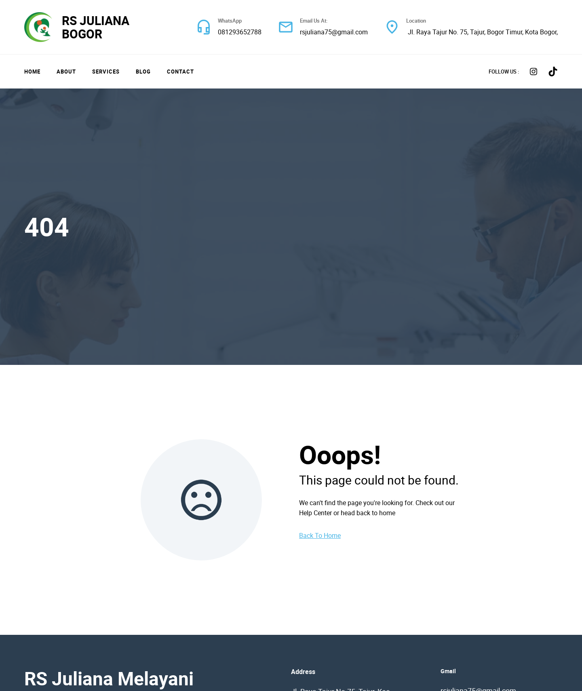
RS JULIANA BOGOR (95, 27)
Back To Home (320, 535)
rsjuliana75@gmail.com (334, 31)
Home (32, 71)
